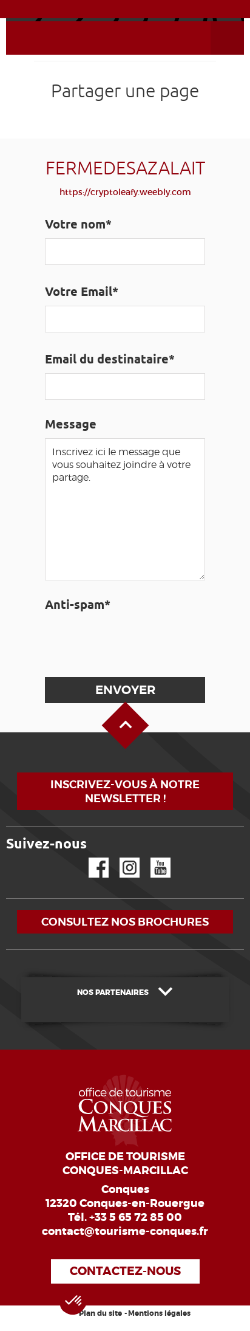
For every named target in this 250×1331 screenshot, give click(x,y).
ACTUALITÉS (125, 8)
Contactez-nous (125, 1271)
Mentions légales (159, 1313)
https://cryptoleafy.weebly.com (125, 192)
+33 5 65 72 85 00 (135, 1217)
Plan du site (100, 1313)
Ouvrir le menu (213, 21)
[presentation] (136, 642)
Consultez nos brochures (125, 922)
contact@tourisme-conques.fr (125, 1231)
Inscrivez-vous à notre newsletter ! (125, 791)
